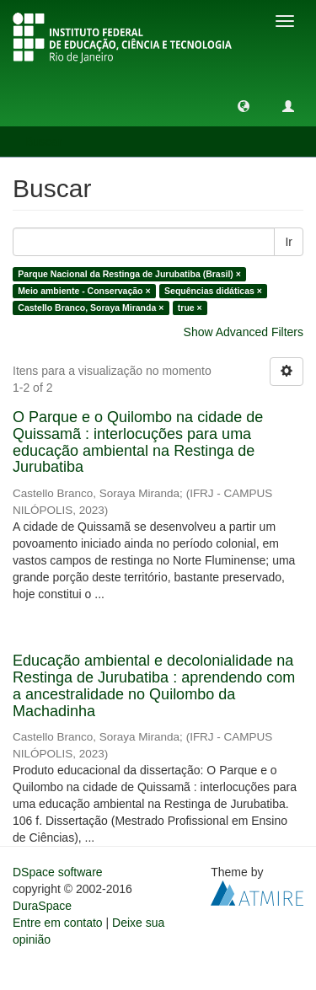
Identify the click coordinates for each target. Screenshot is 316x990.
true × (190, 307)
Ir (288, 242)
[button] (243, 105)
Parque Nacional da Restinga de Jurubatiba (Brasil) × (129, 274)
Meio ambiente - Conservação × (84, 291)
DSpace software (58, 872)
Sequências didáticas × (213, 291)
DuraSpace (42, 905)
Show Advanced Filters (243, 332)
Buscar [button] (49, 141)
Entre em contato (58, 922)
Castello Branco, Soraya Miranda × (90, 307)
